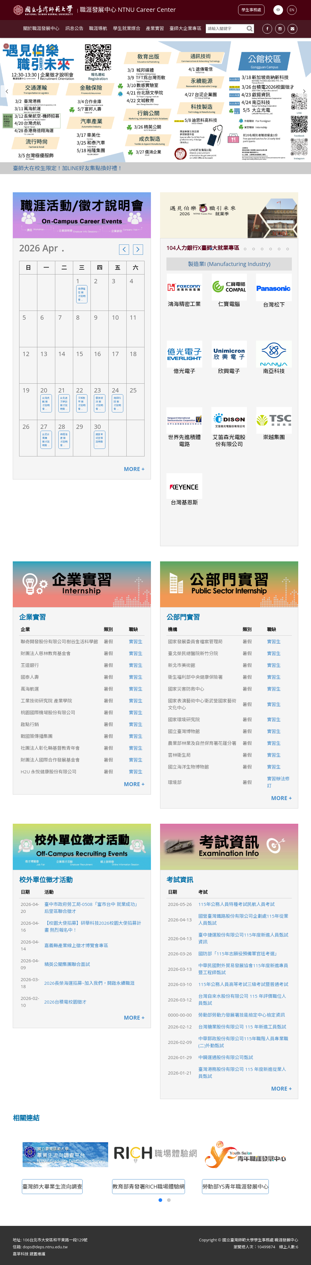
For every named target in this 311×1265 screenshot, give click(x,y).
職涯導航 (98, 30)
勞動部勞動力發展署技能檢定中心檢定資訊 (241, 1015)
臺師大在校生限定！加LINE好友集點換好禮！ (68, 168)
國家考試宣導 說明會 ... (99, 439)
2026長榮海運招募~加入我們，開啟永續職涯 (89, 983)
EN (291, 9)
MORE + (134, 469)
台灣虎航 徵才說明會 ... (46, 403)
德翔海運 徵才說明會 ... (63, 439)
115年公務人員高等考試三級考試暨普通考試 (243, 984)
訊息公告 (74, 30)
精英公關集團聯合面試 (67, 964)
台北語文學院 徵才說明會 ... (63, 403)
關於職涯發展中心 (41, 30)
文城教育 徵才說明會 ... (81, 403)
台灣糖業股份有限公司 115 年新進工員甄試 (242, 1027)
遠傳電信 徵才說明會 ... (81, 294)
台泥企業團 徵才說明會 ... (46, 439)
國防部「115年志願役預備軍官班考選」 (238, 953)
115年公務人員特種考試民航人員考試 (236, 904)
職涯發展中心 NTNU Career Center (128, 9)
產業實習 (155, 30)
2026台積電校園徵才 (65, 1002)
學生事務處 (251, 9)
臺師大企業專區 (185, 30)
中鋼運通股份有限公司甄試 (225, 1057)
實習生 (135, 641)
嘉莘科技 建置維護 (29, 1254)
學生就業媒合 (126, 30)
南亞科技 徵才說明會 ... (117, 403)
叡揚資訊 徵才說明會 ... (99, 403)
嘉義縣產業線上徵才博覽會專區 (76, 945)
